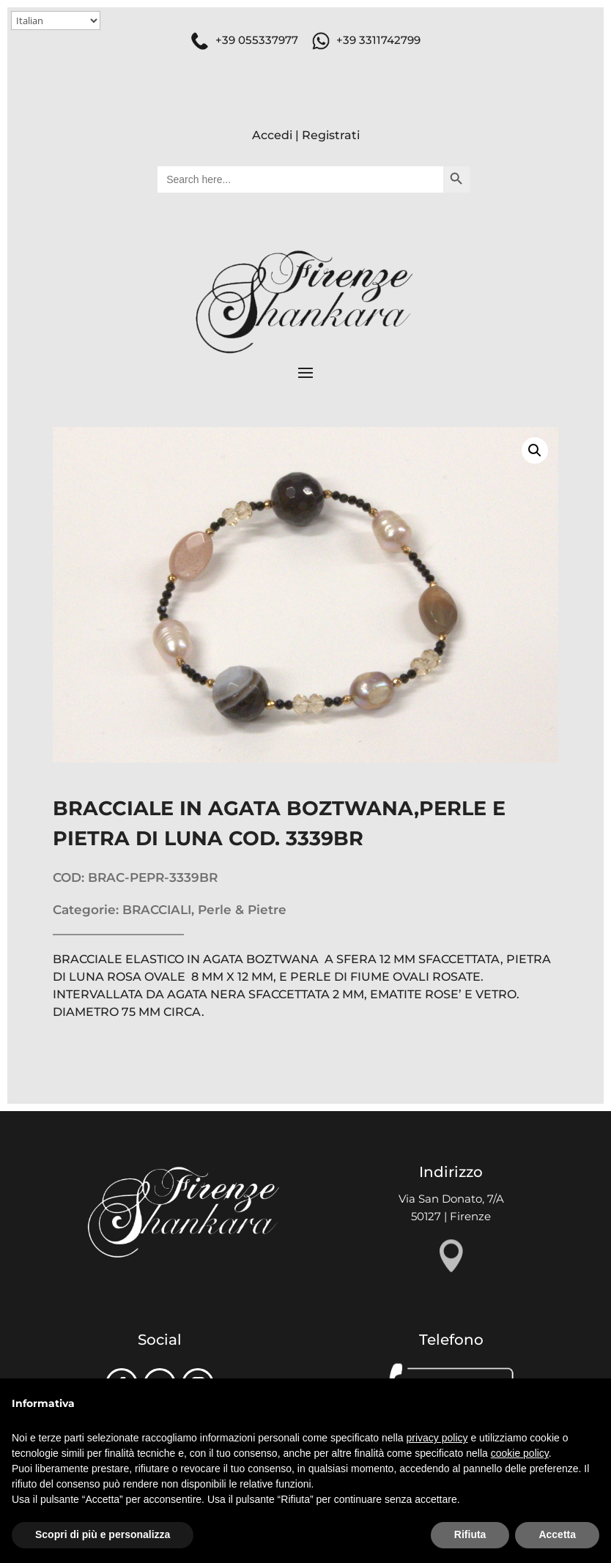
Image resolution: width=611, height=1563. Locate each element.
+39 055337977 (256, 40)
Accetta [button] (557, 1534)
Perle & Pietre (242, 909)
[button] (535, 450)
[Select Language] (55, 20)
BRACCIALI (156, 909)
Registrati (331, 135)
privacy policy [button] (437, 1438)
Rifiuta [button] (470, 1534)
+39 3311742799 (378, 40)
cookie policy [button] (520, 1453)
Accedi (272, 135)
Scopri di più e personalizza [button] (102, 1534)
